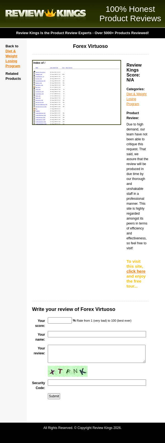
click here (136, 271)
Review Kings (45, 14)
